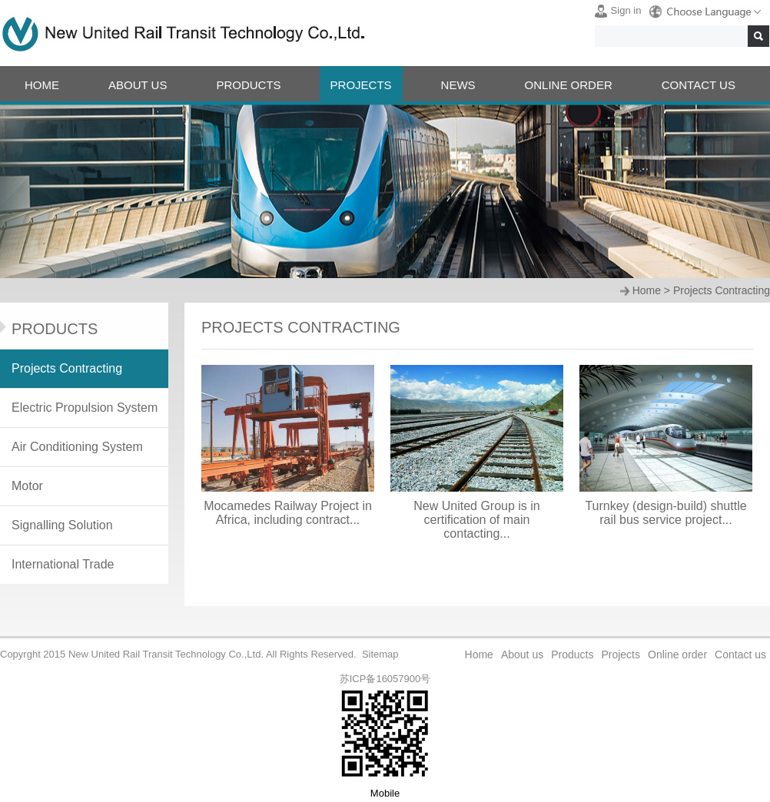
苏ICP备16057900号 (385, 678)
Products (572, 654)
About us (522, 654)
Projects (620, 654)
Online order (677, 654)
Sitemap (380, 654)
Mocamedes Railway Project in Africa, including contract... (288, 512)
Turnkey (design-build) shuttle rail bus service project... (665, 512)
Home (646, 290)
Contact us (740, 654)
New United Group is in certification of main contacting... (476, 519)
